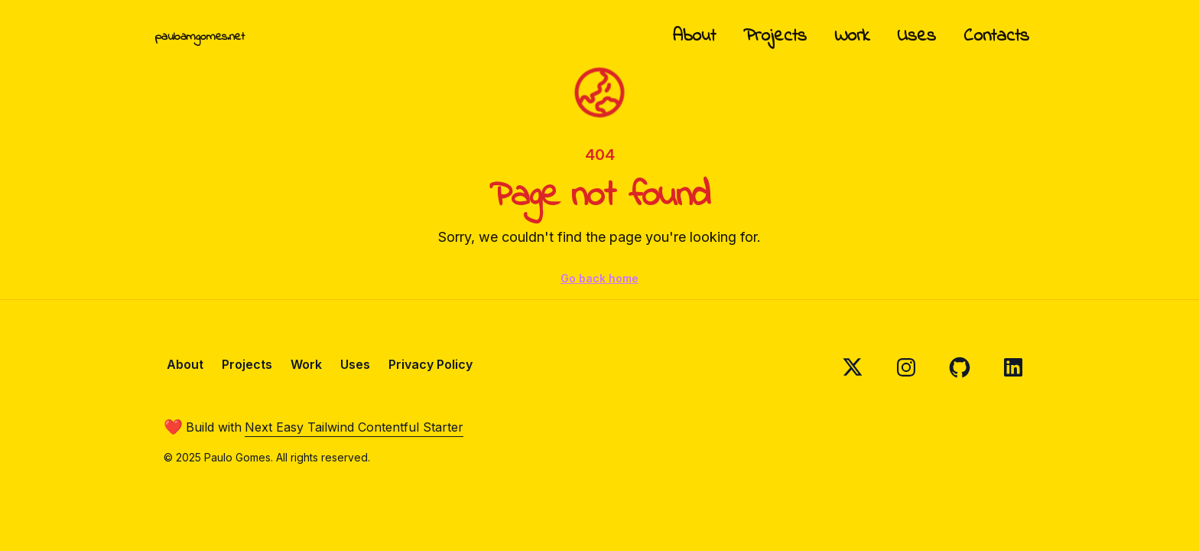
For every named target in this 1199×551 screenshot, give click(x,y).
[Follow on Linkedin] (1013, 367)
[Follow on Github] (959, 367)
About (694, 36)
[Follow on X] (852, 367)
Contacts (996, 36)
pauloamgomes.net (199, 37)
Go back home (599, 278)
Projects (775, 36)
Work (851, 36)
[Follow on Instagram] (906, 367)
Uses (916, 36)
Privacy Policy (430, 364)
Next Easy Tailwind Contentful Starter (354, 427)
